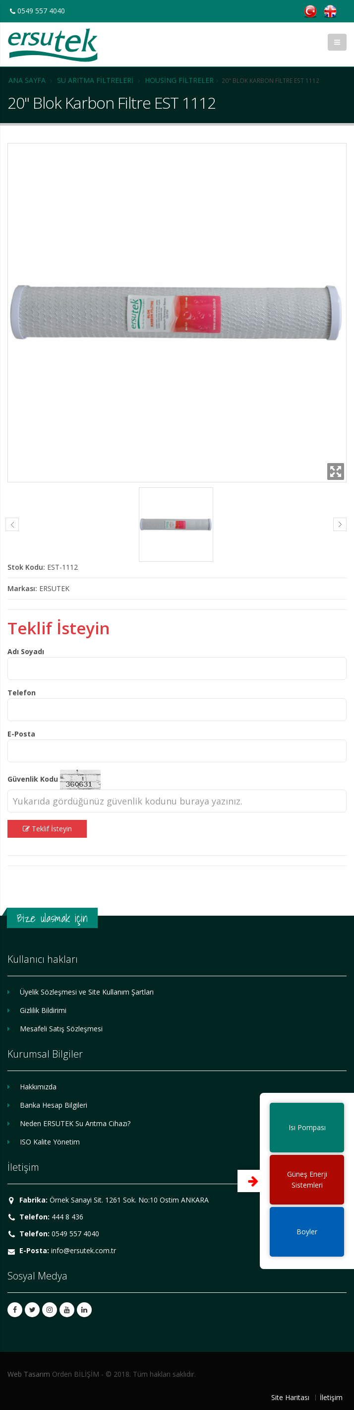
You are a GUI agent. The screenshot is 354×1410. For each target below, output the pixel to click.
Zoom (335, 471)
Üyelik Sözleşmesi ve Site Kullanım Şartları (87, 992)
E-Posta (21, 734)
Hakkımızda (38, 1086)
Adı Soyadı (25, 651)
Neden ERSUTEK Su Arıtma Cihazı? (75, 1123)
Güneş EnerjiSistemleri (307, 1179)
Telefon (21, 692)
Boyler (306, 1231)
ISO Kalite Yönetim (50, 1141)
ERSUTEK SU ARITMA (52, 45)
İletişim (331, 1397)
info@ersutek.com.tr (83, 1250)
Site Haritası (290, 1397)
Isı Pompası (307, 1127)
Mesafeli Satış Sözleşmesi (61, 1028)
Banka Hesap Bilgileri (53, 1105)
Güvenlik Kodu (32, 779)
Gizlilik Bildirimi (43, 1010)
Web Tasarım (28, 1374)
